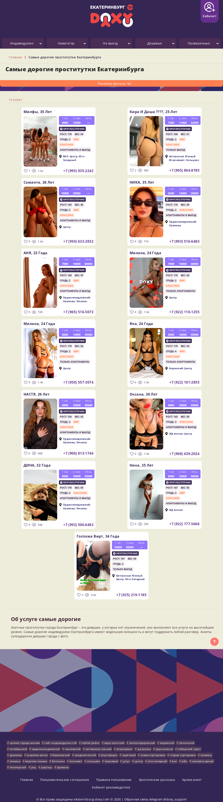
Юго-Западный (74, 158)
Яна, (141, 320)
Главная (26, 774)
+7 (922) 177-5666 (184, 519)
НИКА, (142, 181)
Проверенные (199, 43)
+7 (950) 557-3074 (78, 379)
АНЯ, (36, 251)
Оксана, (144, 390)
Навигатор (66, 43)
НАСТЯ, (37, 390)
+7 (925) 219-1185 (131, 589)
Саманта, (39, 181)
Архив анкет (192, 774)
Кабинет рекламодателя (111, 781)
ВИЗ (65, 156)
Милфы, (38, 111)
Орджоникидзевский (182, 220)
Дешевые (154, 43)
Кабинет (209, 10)
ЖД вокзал (176, 429)
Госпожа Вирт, (98, 530)
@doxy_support (175, 793)
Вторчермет (177, 159)
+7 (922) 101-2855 (184, 379)
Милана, (145, 251)
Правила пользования (114, 774)
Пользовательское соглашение (64, 774)
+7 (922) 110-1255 (184, 310)
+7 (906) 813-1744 (78, 449)
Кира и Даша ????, (153, 111)
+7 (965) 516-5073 (78, 310)
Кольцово (192, 159)
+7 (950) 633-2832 (78, 240)
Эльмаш (81, 299)
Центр (73, 156)
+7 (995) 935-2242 (78, 170)
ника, (142, 461)
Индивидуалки (21, 43)
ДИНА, (37, 461)
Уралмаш (175, 224)
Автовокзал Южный (182, 156)
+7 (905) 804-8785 (184, 170)
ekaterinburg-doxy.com (91, 793)
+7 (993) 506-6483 (78, 520)
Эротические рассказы (157, 774)
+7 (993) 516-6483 (184, 240)
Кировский (176, 365)
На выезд (110, 43)
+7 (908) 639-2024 (184, 450)
